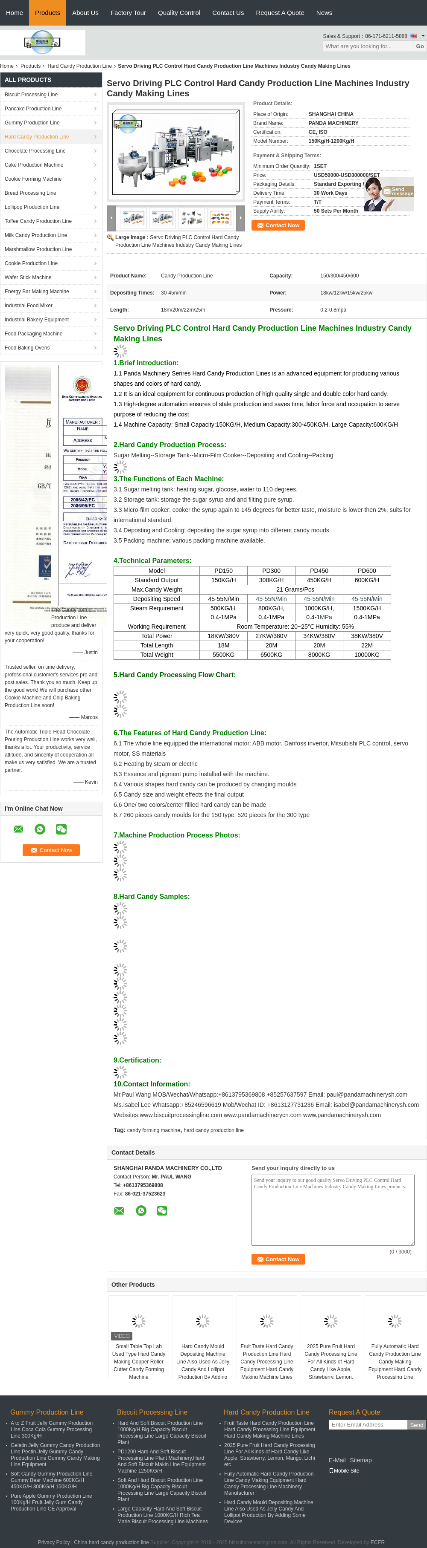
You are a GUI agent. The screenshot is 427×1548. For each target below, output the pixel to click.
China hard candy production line (111, 1542)
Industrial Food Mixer (29, 306)
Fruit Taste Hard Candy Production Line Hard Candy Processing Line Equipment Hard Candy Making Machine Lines (267, 1361)
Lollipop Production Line (32, 207)
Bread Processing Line (30, 193)
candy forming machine (153, 1130)
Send (416, 1425)
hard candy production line (214, 1130)
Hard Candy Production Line (79, 66)
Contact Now (282, 225)
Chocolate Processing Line (35, 151)
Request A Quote (280, 12)
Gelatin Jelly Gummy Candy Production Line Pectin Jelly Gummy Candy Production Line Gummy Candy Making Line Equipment (55, 1454)
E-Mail (337, 1460)
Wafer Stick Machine (28, 277)
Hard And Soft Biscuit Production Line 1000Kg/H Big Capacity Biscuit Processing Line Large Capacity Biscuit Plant (161, 1432)
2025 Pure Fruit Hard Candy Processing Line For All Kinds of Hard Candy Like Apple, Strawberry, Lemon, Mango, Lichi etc (330, 1365)
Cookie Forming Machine (33, 179)
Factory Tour (128, 12)
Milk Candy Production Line (36, 235)
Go (420, 46)
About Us (85, 12)
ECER (378, 1542)
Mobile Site (344, 1471)
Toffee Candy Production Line (38, 221)
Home (14, 12)
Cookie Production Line (31, 263)
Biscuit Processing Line (31, 95)
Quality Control (179, 12)
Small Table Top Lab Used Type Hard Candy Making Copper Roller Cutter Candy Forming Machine (139, 1361)
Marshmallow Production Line (38, 249)
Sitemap (360, 1460)
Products (47, 12)
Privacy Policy (54, 1542)
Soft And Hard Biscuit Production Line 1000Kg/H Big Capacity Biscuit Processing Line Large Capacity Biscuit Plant (161, 1489)
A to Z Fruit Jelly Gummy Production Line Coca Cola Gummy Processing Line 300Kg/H (52, 1429)
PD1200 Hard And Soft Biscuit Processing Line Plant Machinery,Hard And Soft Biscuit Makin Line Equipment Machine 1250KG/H (161, 1461)
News (324, 12)
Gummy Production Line (32, 123)
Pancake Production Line (33, 109)
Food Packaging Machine (33, 334)
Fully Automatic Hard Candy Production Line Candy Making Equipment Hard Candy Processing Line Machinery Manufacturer (394, 1365)
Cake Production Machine (34, 165)
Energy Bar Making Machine (37, 292)
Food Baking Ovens (27, 348)
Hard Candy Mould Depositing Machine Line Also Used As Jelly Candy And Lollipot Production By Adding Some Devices (202, 1365)
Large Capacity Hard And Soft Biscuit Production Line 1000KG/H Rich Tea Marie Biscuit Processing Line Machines (162, 1515)
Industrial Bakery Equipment (37, 320)
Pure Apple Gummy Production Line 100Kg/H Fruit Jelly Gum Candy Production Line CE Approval (51, 1502)
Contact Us (228, 12)
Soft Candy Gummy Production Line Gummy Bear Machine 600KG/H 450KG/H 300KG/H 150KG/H (51, 1480)
